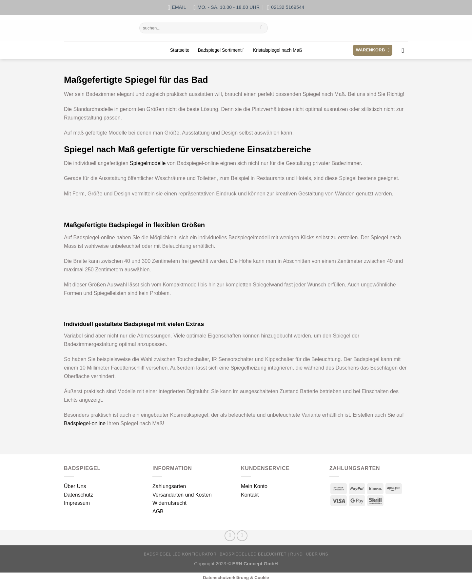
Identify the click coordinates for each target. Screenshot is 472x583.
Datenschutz (78, 495)
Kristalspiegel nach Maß (277, 50)
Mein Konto (254, 486)
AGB (158, 511)
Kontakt (250, 495)
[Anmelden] (405, 50)
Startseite (179, 50)
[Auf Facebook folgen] (230, 535)
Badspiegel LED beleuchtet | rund (261, 554)
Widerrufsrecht (169, 503)
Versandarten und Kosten (182, 495)
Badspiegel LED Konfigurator (180, 554)
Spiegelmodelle (148, 163)
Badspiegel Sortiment (221, 50)
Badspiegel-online (85, 423)
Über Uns (75, 486)
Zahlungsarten (169, 486)
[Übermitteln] (261, 28)
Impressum (77, 503)
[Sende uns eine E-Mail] (242, 535)
